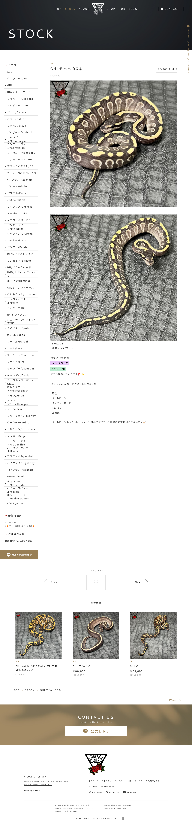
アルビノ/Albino (17, 105)
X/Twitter (113, 792)
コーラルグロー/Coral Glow (20, 382)
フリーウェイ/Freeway (21, 415)
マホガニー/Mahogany (21, 152)
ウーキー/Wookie (18, 422)
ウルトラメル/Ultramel (22, 294)
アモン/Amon (15, 395)
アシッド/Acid (16, 308)
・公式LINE (58, 369)
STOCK (107, 781)
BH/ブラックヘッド (19, 267)
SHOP (119, 781)
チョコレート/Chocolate (16, 483)
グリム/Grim (15, 503)
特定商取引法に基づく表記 (19, 540)
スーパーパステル (18, 213)
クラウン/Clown (17, 78)
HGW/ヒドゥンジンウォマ (21, 274)
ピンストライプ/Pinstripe (15, 226)
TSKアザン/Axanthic (20, 469)
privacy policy (107, 787)
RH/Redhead (15, 476)
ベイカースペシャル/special (17, 490)
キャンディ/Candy (18, 375)
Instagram (96, 792)
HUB (129, 781)
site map (93, 787)
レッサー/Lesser (17, 240)
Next (138, 582)
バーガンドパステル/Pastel (18, 449)
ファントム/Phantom (20, 355)
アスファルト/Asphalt (21, 456)
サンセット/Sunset (19, 260)
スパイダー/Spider (19, 328)
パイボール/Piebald (19, 132)
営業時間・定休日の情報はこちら (38, 785)
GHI (9, 85)
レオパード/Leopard (20, 98)
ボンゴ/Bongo (16, 335)
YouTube (129, 792)
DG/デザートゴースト (20, 92)
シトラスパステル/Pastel (16, 301)
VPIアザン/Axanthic (20, 179)
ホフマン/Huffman (19, 281)
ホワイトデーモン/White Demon (18, 496)
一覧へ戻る (96, 582)
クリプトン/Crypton (20, 233)
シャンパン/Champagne (17, 139)
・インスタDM (59, 363)
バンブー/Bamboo (19, 247)
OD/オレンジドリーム (20, 287)
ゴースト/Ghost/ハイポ (21, 173)
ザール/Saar (14, 409)
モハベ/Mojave (16, 125)
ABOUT (94, 781)
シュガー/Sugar (17, 436)
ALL (9, 71)
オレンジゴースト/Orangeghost (17, 388)
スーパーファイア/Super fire (16, 442)
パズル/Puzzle (16, 200)
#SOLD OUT (10, 522)
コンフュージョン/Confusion (16, 146)
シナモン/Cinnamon (20, 159)
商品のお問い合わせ (19, 555)
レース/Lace (14, 348)
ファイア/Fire (16, 361)
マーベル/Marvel (17, 341)
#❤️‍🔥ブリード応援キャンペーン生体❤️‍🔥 (19, 526)
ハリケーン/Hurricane (21, 429)
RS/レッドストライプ (20, 254)
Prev (54, 582)
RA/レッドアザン (17, 314)
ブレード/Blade (17, 186)
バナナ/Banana (16, 112)
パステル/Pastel (17, 193)
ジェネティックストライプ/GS (22, 321)
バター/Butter (16, 119)
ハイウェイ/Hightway (21, 463)
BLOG (139, 781)
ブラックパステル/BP (20, 166)
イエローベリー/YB (19, 220)
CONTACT (172, 8)
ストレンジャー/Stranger (17, 402)
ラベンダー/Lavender (20, 368)
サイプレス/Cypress (19, 206)
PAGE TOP (176, 699)
